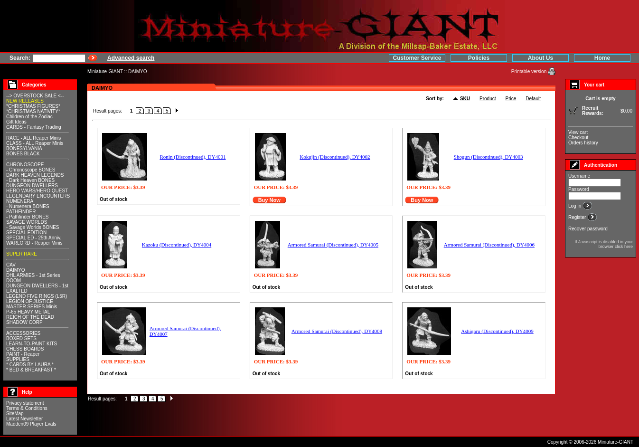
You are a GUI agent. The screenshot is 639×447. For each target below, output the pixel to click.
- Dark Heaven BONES (30, 180)
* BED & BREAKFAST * (31, 369)
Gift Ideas (16, 121)
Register (577, 217)
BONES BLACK (23, 153)
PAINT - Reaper (22, 354)
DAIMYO (137, 71)
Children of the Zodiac (29, 116)
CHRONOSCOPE (25, 164)
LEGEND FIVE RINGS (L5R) (36, 296)
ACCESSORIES (23, 333)
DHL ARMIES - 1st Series (33, 275)
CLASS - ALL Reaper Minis (34, 143)
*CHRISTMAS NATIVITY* (33, 111)
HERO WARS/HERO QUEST (37, 190)
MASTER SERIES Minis (31, 306)
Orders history (583, 142)
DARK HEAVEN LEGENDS (35, 175)
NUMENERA (19, 201)
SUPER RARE (21, 254)
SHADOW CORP (24, 322)
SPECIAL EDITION (26, 232)
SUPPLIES (17, 359)
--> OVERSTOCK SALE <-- (35, 95)
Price (511, 98)
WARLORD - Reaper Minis (34, 243)
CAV (11, 264)
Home (602, 58)
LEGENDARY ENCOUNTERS (38, 196)
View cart (578, 132)
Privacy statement (25, 403)
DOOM (13, 280)
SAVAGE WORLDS (26, 222)
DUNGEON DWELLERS (32, 185)
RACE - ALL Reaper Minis (33, 138)
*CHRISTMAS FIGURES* (33, 106)
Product (487, 98)
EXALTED (17, 291)
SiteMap (15, 413)
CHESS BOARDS (25, 349)
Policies (478, 58)
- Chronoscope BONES (30, 169)
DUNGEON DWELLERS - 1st (37, 285)
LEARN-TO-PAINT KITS (31, 343)
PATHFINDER (21, 211)
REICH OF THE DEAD (30, 317)
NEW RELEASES (25, 101)
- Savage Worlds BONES (32, 227)
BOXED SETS (21, 338)
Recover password (588, 228)
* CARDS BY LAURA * (30, 364)
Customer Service (417, 58)
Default (533, 98)
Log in (575, 206)
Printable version (529, 71)
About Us (540, 58)
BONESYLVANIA (24, 148)
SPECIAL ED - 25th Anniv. (33, 237)
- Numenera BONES (27, 206)
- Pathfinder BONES (27, 216)
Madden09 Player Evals (31, 424)
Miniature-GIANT (105, 71)
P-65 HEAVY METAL (28, 311)
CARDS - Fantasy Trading (33, 127)
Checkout (578, 137)
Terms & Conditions (26, 408)
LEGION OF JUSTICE (29, 301)
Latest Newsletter (24, 418)
